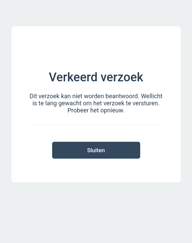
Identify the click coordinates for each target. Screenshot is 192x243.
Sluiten (96, 150)
